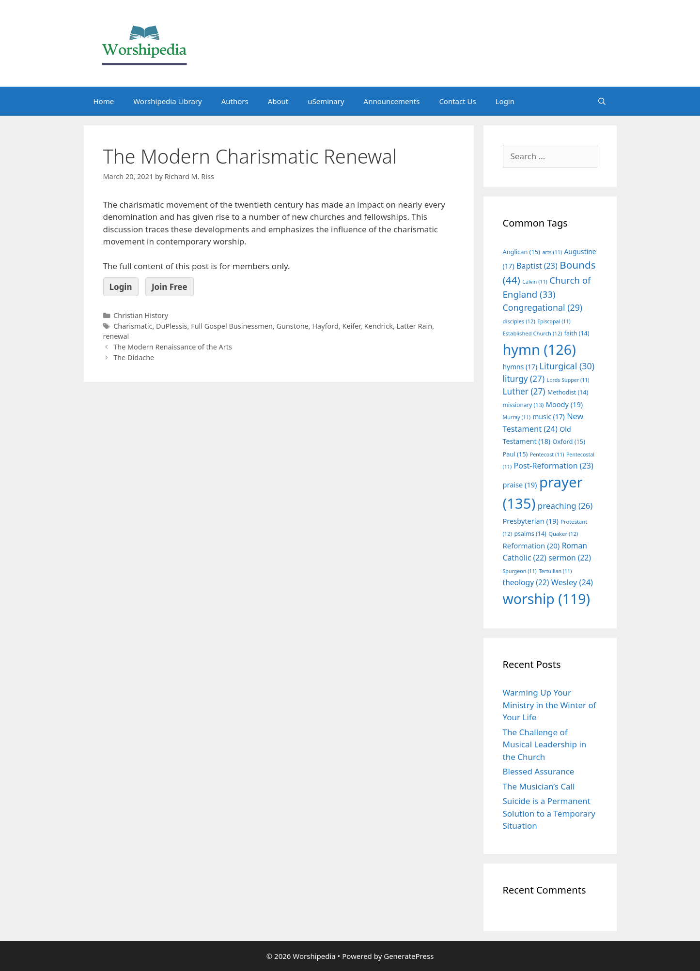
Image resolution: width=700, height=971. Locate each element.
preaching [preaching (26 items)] (565, 505)
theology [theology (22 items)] (526, 582)
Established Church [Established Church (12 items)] (532, 333)
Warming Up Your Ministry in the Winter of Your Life (549, 705)
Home (103, 101)
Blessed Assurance (539, 771)
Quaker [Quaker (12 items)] (563, 533)
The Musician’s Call (539, 786)
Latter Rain (415, 326)
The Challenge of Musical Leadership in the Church (545, 744)
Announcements (392, 101)
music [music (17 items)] (549, 416)
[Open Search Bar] (602, 101)
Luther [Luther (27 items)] (524, 391)
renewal (116, 336)
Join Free (169, 286)
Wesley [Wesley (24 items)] (572, 582)
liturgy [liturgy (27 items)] (524, 378)
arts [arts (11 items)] (552, 252)
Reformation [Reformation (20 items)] (531, 545)
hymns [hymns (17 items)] (520, 366)
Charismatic (132, 326)
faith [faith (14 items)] (577, 333)
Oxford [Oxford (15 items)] (569, 441)
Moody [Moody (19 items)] (564, 404)
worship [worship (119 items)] (547, 599)
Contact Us (457, 101)
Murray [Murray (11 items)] (517, 417)
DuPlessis (171, 326)
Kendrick (378, 326)
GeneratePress (409, 956)
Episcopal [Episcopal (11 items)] (554, 321)
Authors (235, 101)
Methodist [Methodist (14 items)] (567, 392)
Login (505, 101)
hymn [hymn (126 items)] (539, 349)
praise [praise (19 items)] (520, 484)
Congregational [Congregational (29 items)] (543, 307)
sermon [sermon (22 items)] (569, 557)
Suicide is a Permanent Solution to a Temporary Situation (549, 813)
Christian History (140, 315)
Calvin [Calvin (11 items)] (534, 281)
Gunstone (292, 326)
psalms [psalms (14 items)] (530, 534)
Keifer (351, 326)
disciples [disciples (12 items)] (519, 321)
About (278, 101)
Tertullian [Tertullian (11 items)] (555, 571)
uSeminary (326, 101)
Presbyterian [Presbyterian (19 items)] (531, 521)
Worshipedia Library (167, 101)
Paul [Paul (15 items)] (515, 454)
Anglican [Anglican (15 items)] (521, 251)
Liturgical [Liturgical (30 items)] (567, 366)
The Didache (133, 357)
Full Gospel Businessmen (232, 326)
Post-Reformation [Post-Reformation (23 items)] (553, 465)
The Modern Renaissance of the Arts (172, 346)
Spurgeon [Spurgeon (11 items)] (520, 571)
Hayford (325, 326)
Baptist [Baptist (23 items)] (537, 265)
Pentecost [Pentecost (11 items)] (547, 454)
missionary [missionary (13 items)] (523, 405)
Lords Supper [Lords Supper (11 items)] (568, 380)
